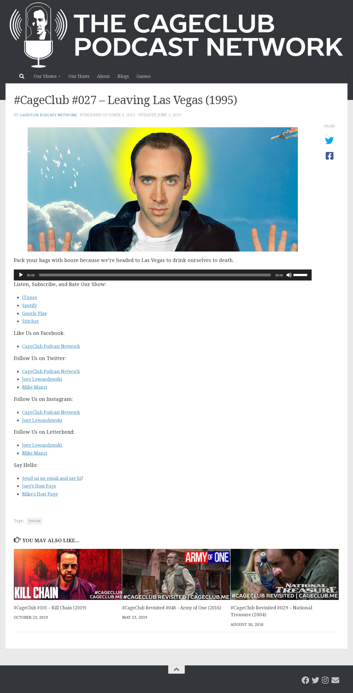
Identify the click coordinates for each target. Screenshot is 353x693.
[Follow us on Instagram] (325, 680)
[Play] (21, 274)
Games (144, 76)
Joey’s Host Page (41, 485)
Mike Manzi (36, 387)
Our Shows (45, 76)
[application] (163, 274)
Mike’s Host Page (42, 493)
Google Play (36, 313)
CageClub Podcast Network (50, 115)
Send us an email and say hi (56, 478)
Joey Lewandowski (45, 379)
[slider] (155, 274)
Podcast (35, 521)
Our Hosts (78, 76)
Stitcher (31, 321)
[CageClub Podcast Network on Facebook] (305, 680)
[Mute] (289, 274)
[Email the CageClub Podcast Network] (335, 680)
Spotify (30, 305)
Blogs (123, 76)
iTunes (30, 297)
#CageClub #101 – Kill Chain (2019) (53, 607)
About (103, 76)
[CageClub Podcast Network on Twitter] (315, 680)
